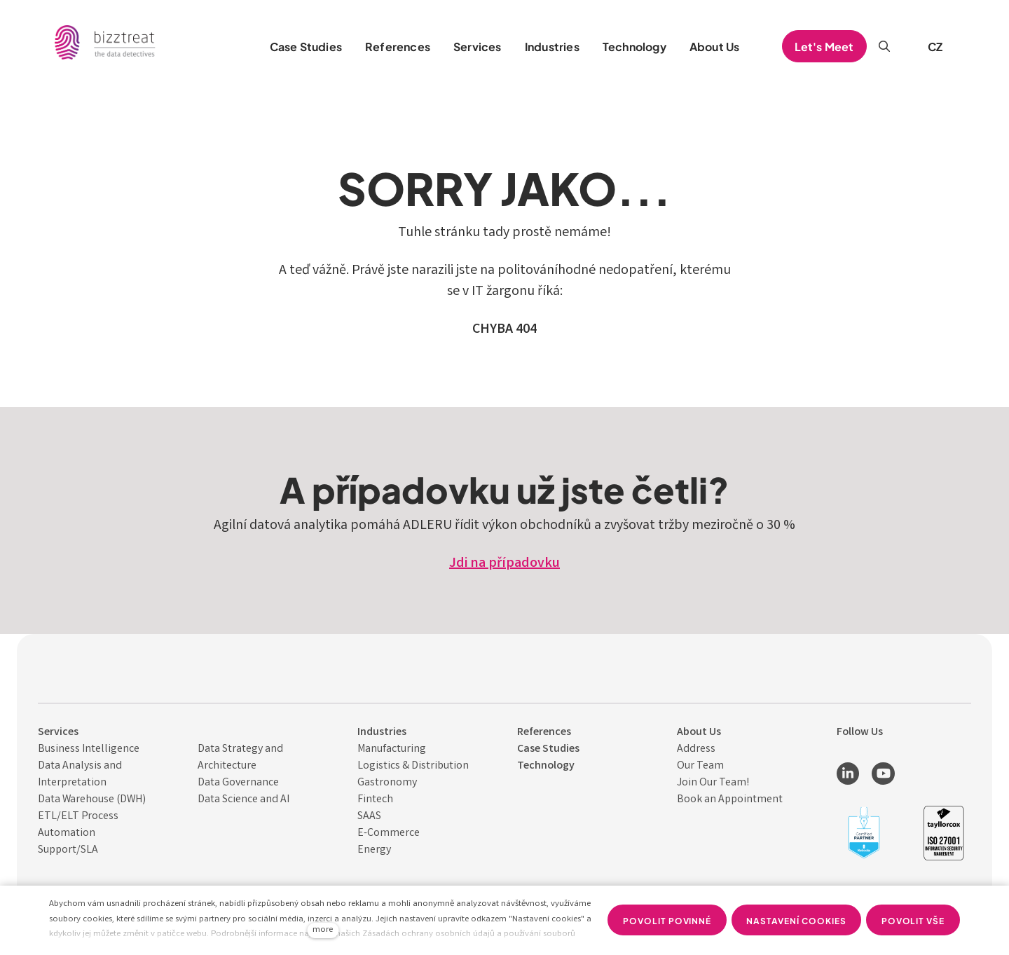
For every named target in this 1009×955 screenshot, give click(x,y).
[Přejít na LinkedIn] (848, 773)
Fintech (375, 800)
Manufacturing (391, 749)
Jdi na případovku (504, 564)
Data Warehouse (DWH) (92, 800)
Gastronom (384, 783)
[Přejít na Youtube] (883, 773)
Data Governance (238, 783)
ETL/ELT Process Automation (78, 825)
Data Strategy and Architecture (240, 757)
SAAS (369, 817)
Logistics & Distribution (413, 766)
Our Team (700, 766)
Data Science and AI (243, 800)
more (323, 930)
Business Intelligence (88, 749)
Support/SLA (68, 850)
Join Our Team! (713, 783)
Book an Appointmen (727, 800)
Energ (371, 850)
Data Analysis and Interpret (80, 774)
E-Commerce (388, 833)
